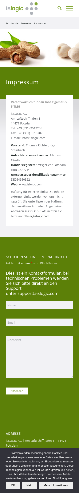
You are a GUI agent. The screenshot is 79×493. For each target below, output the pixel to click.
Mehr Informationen (56, 485)
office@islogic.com (37, 216)
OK (13, 485)
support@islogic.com (38, 293)
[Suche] (57, 8)
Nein (29, 485)
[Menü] (67, 8)
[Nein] (74, 470)
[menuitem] (57, 8)
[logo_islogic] (33, 8)
